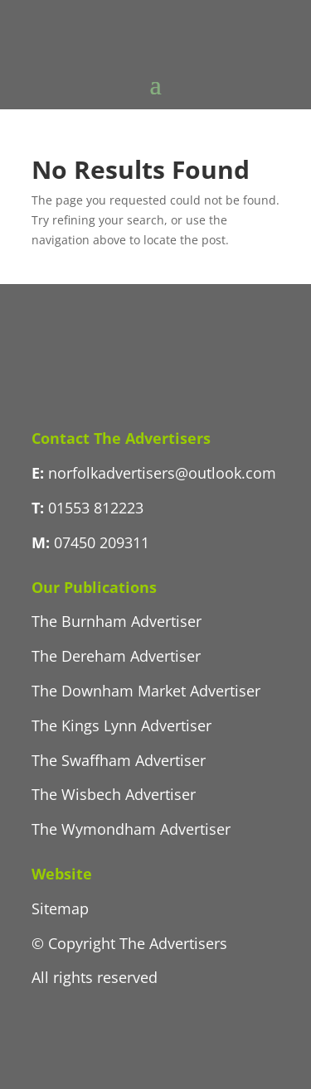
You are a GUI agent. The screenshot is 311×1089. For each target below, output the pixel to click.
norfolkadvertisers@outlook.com (162, 473)
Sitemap (60, 908)
